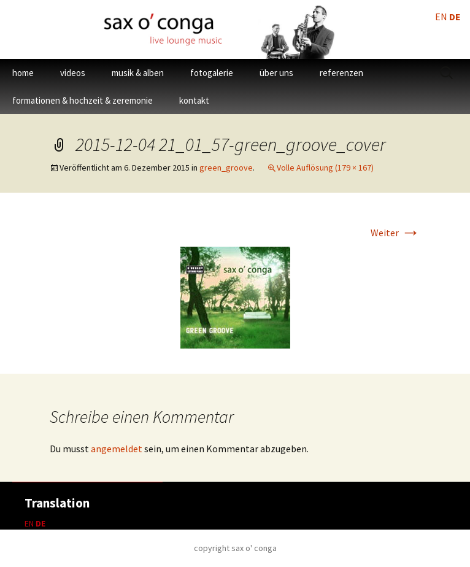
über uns (276, 73)
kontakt (194, 100)
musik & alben (138, 73)
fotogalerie (211, 73)
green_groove (226, 167)
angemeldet (116, 448)
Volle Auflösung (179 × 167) (325, 167)
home (23, 73)
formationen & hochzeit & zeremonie (82, 100)
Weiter (395, 232)
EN (29, 523)
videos (72, 73)
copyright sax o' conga (235, 548)
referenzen (341, 73)
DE (40, 523)
